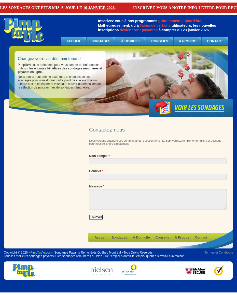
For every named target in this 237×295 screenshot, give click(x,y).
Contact (215, 41)
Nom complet (99, 156)
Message (96, 186)
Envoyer (96, 217)
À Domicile (131, 41)
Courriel (96, 171)
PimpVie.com (40, 252)
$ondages (101, 41)
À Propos (188, 41)
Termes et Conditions (218, 252)
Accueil (100, 237)
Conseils (159, 41)
